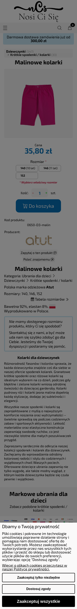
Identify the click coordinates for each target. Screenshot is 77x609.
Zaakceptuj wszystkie (38, 601)
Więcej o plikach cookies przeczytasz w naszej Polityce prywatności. (34, 567)
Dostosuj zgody (38, 589)
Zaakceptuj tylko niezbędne (38, 577)
